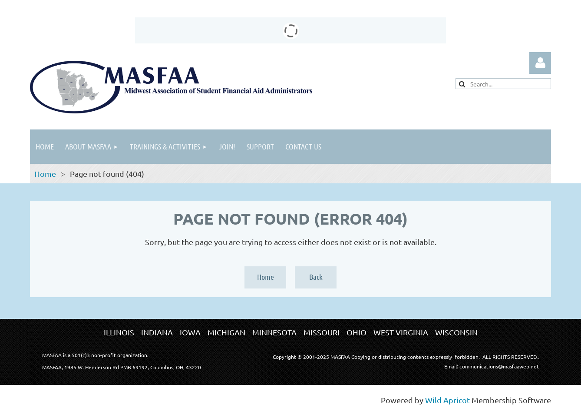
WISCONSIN (456, 332)
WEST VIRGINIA (400, 332)
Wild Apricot (447, 399)
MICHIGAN (226, 332)
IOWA (190, 332)
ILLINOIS (119, 332)
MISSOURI (322, 332)
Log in (540, 63)
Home (45, 173)
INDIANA (157, 332)
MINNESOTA (274, 332)
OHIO (356, 332)
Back (316, 277)
